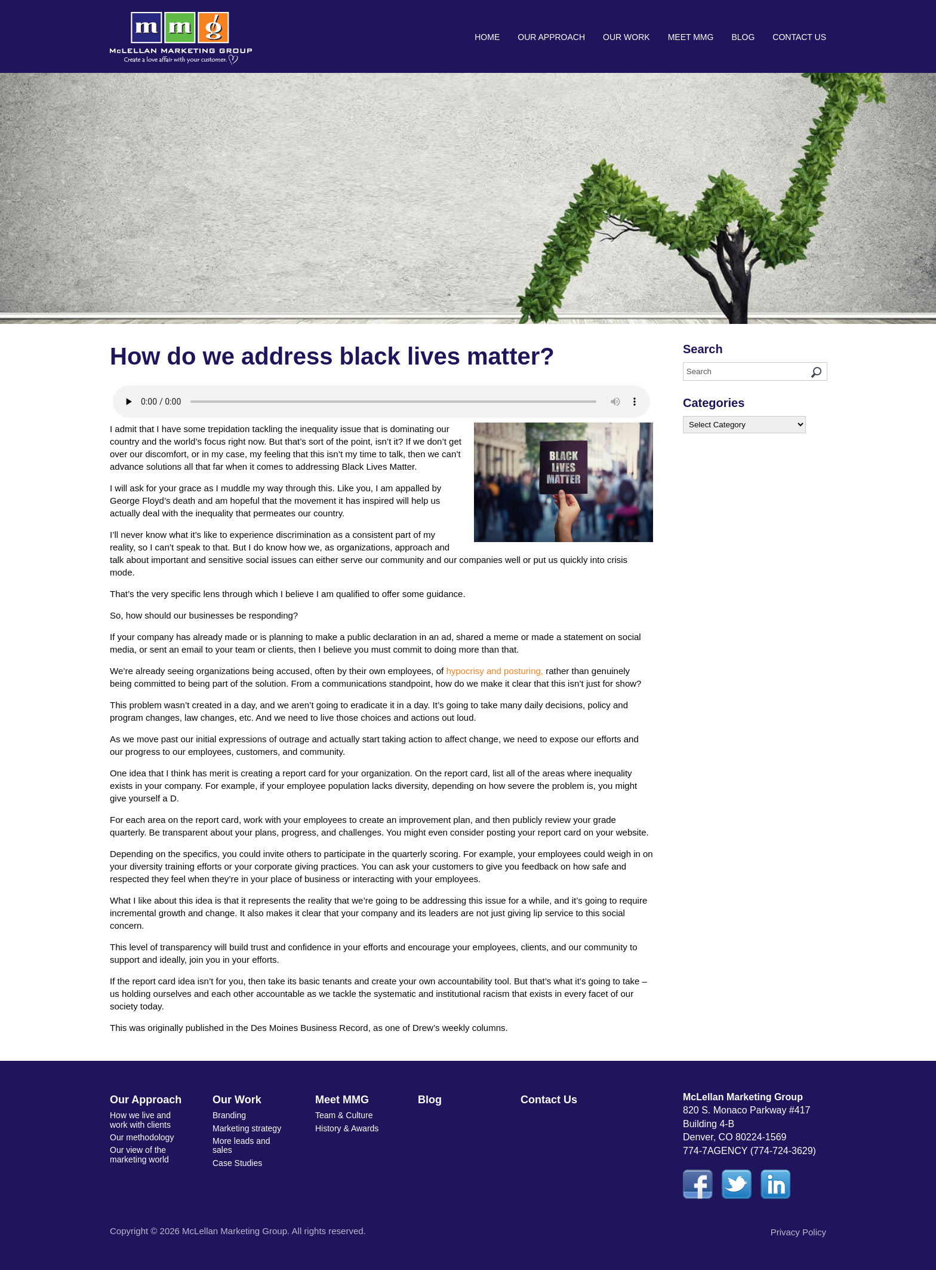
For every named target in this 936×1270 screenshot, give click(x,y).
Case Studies (237, 1163)
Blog (743, 37)
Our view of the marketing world (139, 1154)
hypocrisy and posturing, (494, 671)
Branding (229, 1115)
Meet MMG (691, 37)
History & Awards (346, 1128)
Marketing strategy (247, 1128)
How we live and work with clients (140, 1119)
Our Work (626, 37)
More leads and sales (241, 1145)
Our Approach (551, 37)
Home (487, 37)
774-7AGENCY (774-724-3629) (749, 1151)
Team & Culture (343, 1115)
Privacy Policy (798, 1232)
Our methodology (142, 1137)
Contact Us (799, 37)
